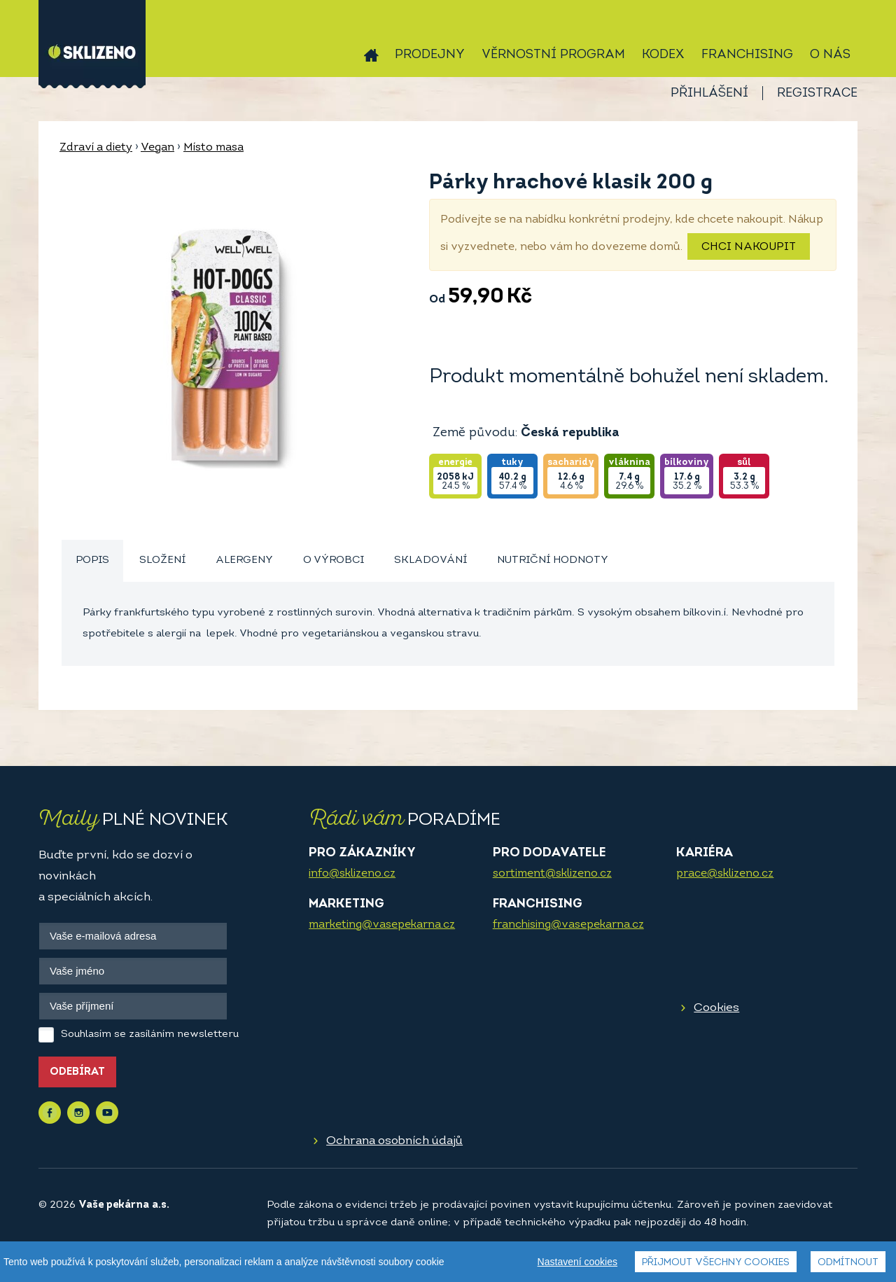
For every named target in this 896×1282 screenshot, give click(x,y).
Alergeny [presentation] (244, 560)
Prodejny (430, 55)
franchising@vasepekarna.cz (568, 925)
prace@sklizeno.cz (725, 873)
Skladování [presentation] (430, 560)
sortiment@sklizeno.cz (552, 873)
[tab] (92, 561)
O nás (830, 55)
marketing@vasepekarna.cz (382, 925)
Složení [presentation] (162, 560)
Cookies (716, 1008)
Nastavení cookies (577, 1261)
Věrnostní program (553, 55)
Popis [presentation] (92, 560)
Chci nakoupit (748, 247)
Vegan (157, 147)
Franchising (747, 55)
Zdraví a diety (95, 147)
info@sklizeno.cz (352, 873)
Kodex (663, 55)
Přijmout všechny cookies (716, 1262)
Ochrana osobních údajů (394, 1141)
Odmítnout (848, 1262)
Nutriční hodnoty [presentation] (552, 560)
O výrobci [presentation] (333, 560)
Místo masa (213, 147)
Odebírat (77, 1072)
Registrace (817, 93)
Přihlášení (709, 93)
